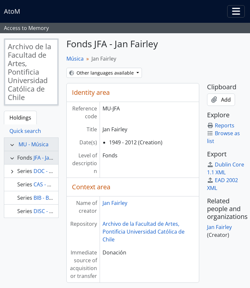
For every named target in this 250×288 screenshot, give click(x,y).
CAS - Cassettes (52, 184)
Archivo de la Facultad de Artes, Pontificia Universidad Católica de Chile (144, 231)
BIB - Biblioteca (52, 197)
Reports (220, 125)
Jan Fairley (115, 203)
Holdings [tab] (20, 117)
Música (75, 58)
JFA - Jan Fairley (52, 157)
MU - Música (34, 144)
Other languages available (102, 73)
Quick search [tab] (25, 131)
